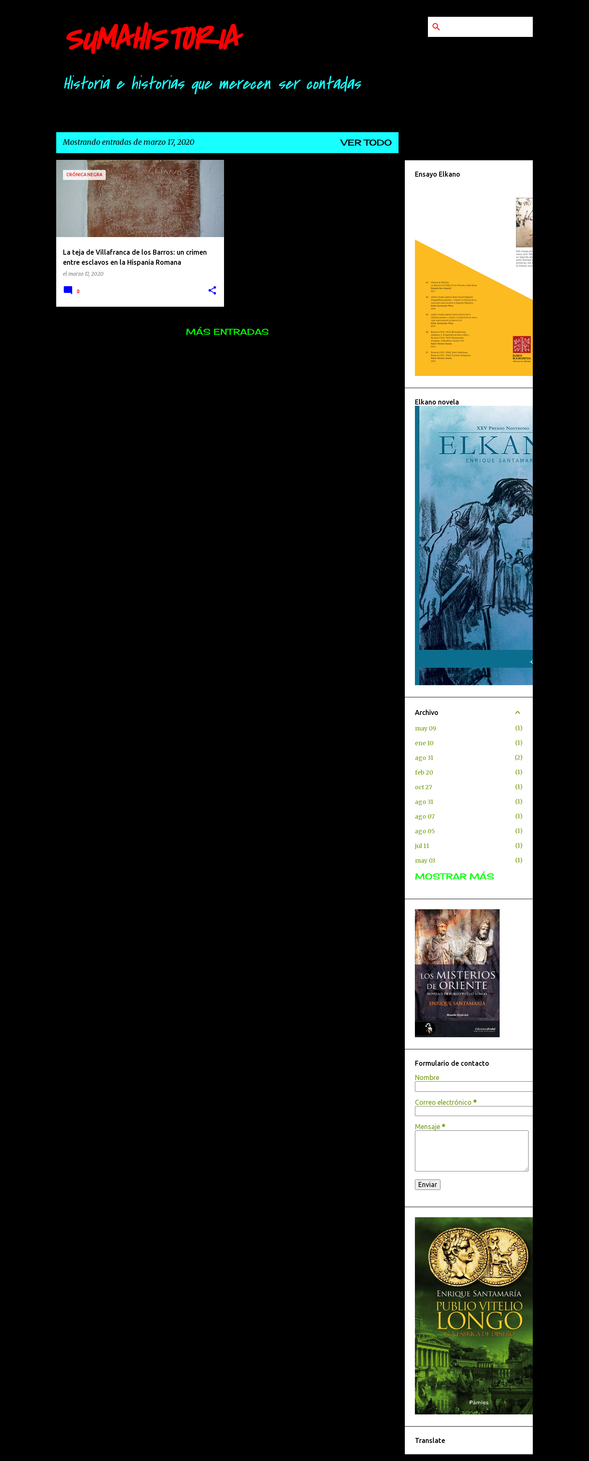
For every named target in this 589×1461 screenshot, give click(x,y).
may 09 (425, 728)
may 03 (425, 860)
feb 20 (424, 772)
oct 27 (423, 787)
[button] (212, 291)
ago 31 (424, 758)
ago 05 (425, 831)
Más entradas (227, 331)
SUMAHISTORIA (151, 39)
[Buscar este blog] (489, 27)
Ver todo (366, 142)
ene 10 (424, 743)
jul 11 (422, 846)
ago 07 (425, 816)
